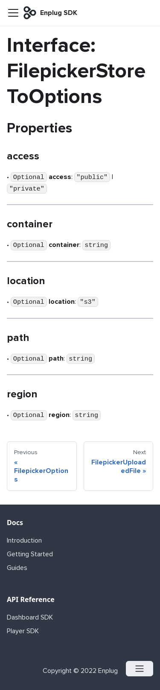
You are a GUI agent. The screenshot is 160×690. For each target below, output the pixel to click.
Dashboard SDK (30, 617)
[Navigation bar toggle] (13, 12)
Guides (17, 568)
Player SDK (23, 631)
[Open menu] (139, 668)
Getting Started (30, 554)
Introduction (24, 540)
